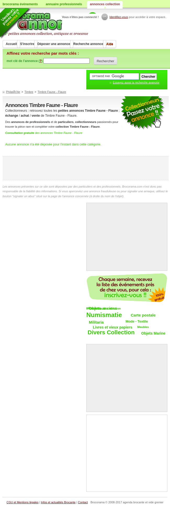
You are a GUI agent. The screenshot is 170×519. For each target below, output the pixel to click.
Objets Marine (153, 333)
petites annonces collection (142, 113)
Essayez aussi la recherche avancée (136, 82)
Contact (83, 502)
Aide (109, 44)
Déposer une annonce (53, 44)
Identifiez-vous (119, 17)
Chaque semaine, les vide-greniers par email (126, 287)
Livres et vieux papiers (112, 327)
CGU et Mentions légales (22, 502)
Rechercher (105, 61)
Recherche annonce (88, 44)
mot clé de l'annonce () (25, 61)
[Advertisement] (86, 168)
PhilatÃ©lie (13, 91)
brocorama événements (20, 4)
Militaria (96, 322)
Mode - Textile (137, 321)
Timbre (28, 91)
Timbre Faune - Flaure (52, 91)
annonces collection (105, 4)
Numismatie (104, 315)
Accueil (11, 44)
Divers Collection (111, 332)
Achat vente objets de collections (53, 23)
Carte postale (143, 315)
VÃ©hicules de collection (103, 308)
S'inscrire (27, 44)
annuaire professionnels (64, 4)
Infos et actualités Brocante (58, 502)
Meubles (143, 327)
